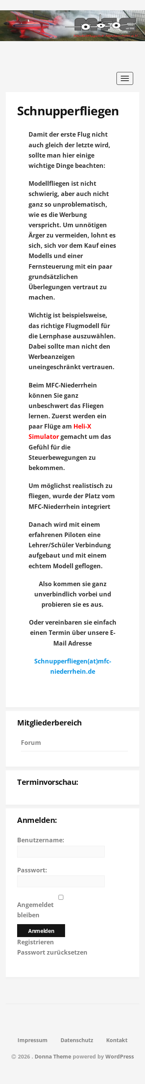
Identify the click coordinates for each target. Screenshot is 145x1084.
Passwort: (32, 870)
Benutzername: (40, 840)
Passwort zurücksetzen (52, 952)
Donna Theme (54, 1056)
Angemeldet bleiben (35, 910)
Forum (31, 742)
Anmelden (41, 930)
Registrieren (35, 942)
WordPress (119, 1056)
